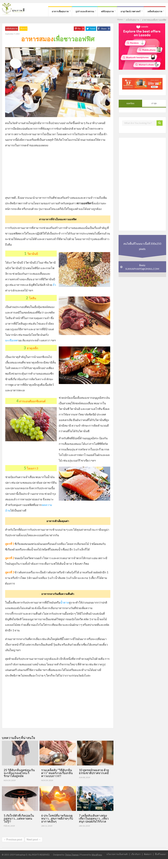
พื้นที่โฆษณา (160, 854)
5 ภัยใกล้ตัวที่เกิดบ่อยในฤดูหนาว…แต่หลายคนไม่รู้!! (19, 818)
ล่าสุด (154, 103)
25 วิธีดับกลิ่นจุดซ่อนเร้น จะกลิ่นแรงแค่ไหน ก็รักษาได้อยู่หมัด (19, 773)
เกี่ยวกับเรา (136, 854)
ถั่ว (54, 284)
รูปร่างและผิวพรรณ (84, 11)
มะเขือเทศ (11, 340)
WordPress (97, 854)
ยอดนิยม (130, 103)
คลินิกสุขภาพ (107, 11)
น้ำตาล (64, 602)
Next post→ (34, 839)
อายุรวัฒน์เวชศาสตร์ (130, 11)
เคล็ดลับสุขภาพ (154, 11)
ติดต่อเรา (148, 854)
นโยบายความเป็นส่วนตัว (117, 854)
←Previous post (13, 839)
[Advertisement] (58, 172)
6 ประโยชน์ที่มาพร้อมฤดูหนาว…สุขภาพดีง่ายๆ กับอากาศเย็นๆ (57, 818)
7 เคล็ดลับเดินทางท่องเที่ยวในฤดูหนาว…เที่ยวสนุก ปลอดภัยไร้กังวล (94, 818)
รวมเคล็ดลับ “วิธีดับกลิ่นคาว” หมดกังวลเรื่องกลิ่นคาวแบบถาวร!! (57, 773)
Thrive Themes (72, 854)
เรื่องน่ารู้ (23, 29)
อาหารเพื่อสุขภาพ (60, 11)
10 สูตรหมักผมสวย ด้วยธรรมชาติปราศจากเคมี (94, 771)
